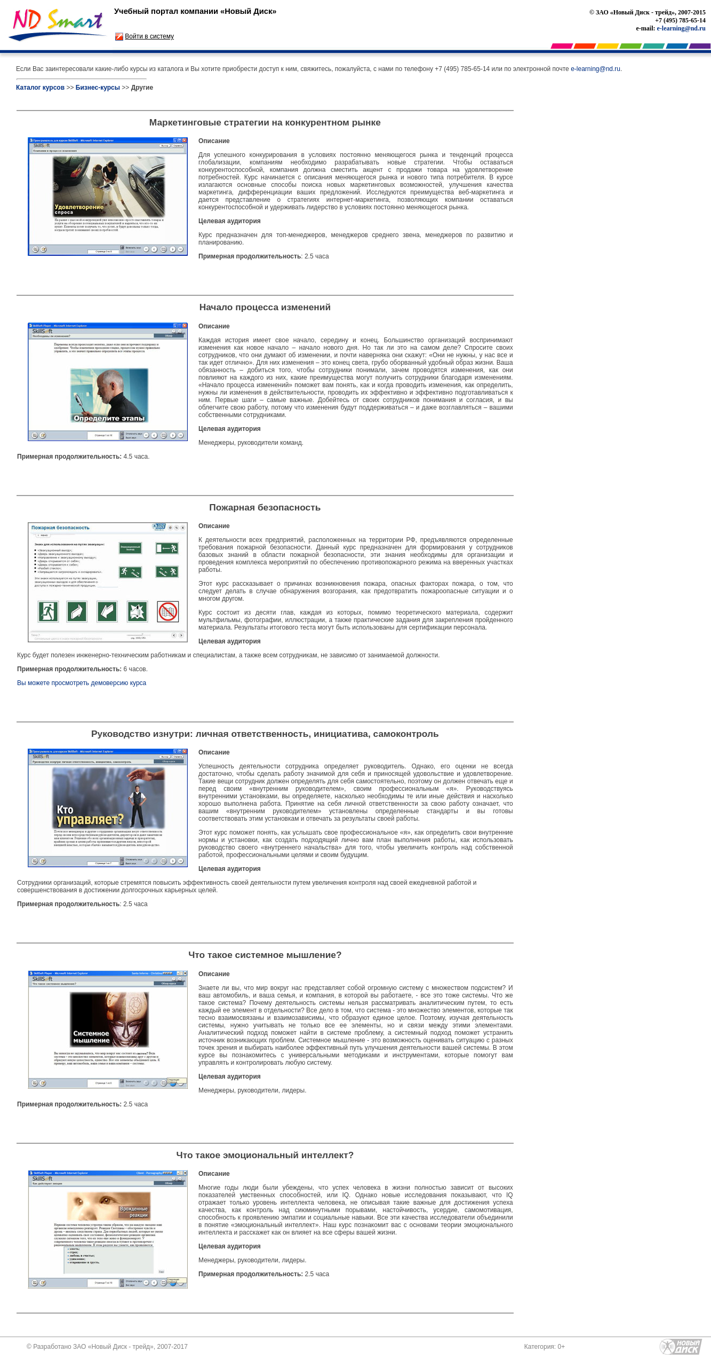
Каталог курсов (40, 87)
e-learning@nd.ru (681, 28)
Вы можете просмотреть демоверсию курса (81, 683)
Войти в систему (149, 36)
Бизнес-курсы (98, 87)
